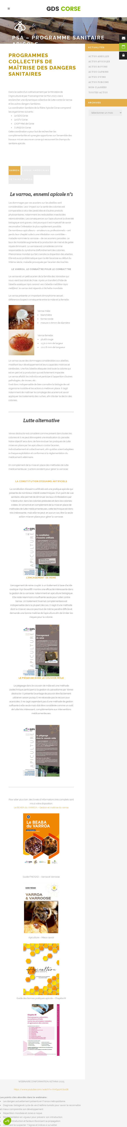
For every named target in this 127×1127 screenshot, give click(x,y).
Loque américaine (36, 170)
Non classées (97, 87)
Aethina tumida (21, 179)
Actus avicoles (99, 61)
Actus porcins (98, 82)
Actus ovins (97, 77)
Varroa (14, 170)
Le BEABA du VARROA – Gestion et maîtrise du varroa (41, 807)
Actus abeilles (98, 56)
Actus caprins (98, 71)
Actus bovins (97, 66)
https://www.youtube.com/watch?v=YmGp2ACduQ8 (41, 1089)
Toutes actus (98, 92)
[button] (7, 1121)
